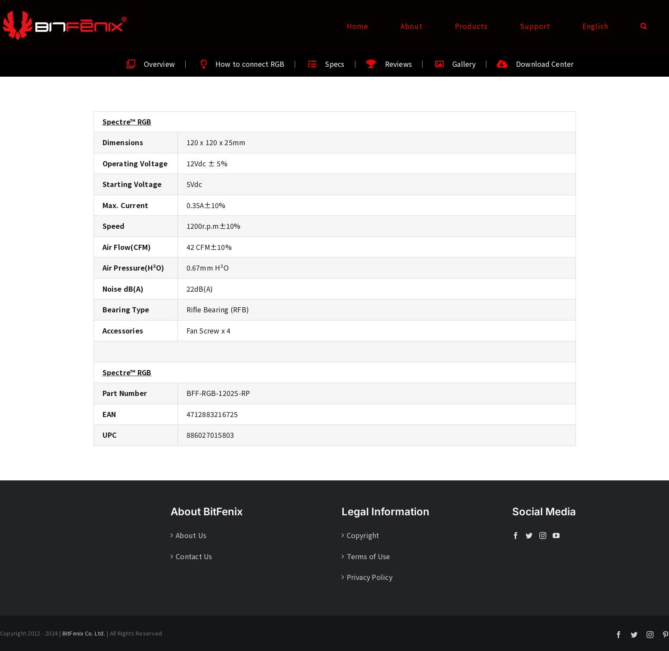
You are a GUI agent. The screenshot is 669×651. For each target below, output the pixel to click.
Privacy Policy (369, 577)
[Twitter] (529, 535)
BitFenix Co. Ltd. (83, 633)
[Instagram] (542, 535)
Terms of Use (368, 556)
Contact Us (194, 556)
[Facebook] (515, 535)
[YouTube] (556, 535)
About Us (191, 535)
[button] (644, 26)
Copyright (363, 535)
